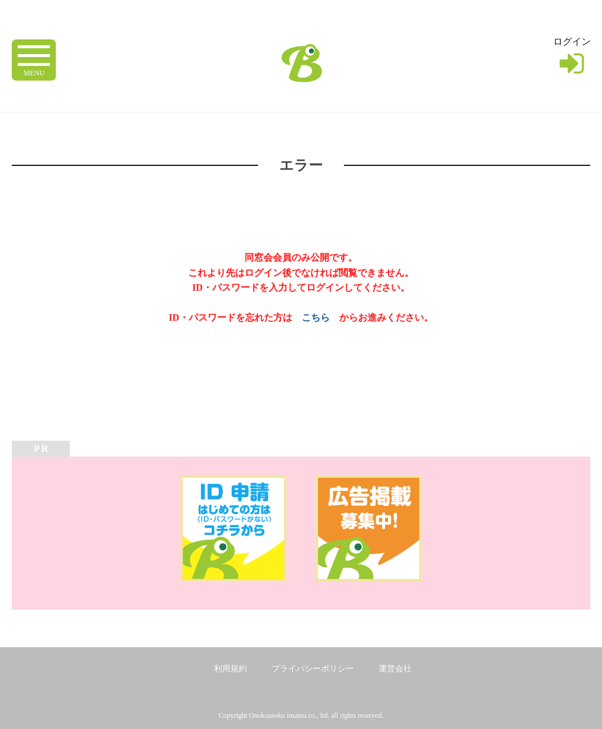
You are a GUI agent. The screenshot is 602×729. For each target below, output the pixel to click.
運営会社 (395, 668)
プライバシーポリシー (313, 668)
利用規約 (230, 668)
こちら (316, 317)
